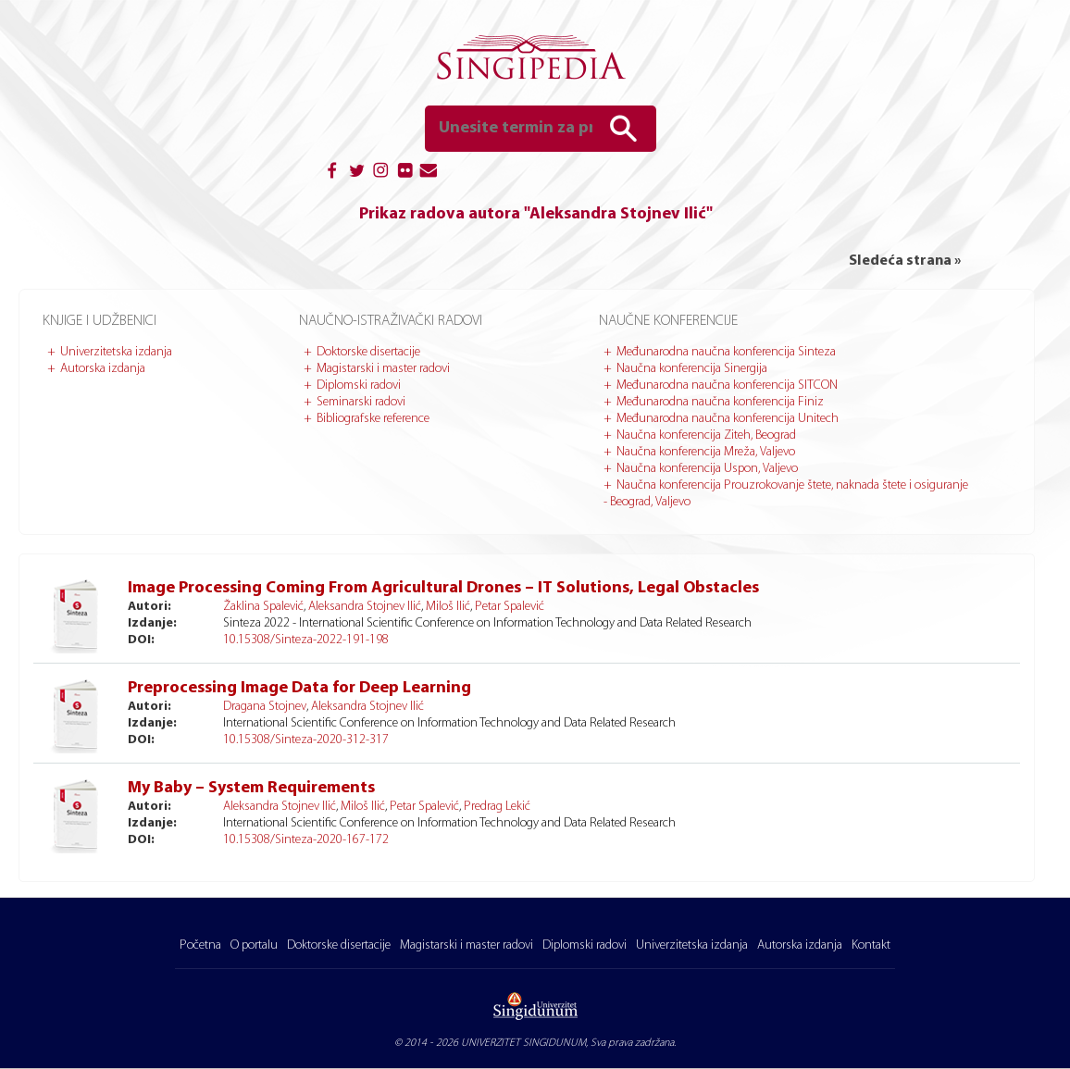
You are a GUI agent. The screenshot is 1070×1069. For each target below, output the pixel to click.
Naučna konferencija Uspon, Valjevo (707, 469)
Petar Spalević (509, 607)
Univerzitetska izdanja (116, 352)
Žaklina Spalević (263, 607)
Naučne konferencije (668, 321)
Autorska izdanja (102, 369)
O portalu (254, 945)
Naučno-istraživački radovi (390, 321)
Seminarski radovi (361, 402)
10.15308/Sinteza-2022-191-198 (306, 640)
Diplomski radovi (359, 385)
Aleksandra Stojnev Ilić (364, 607)
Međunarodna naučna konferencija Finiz (720, 402)
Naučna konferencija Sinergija (691, 369)
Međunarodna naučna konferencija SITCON (727, 385)
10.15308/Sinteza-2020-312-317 (306, 740)
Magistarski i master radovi (383, 369)
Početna (200, 945)
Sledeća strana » (905, 261)
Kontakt (871, 945)
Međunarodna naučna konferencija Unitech (727, 419)
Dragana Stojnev (264, 707)
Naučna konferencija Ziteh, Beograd (706, 435)
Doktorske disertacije (368, 352)
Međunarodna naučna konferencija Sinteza (726, 352)
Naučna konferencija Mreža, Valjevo (705, 452)
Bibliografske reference (373, 419)
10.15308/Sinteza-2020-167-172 (306, 840)
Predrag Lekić (497, 807)
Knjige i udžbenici (99, 321)
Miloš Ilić (448, 607)
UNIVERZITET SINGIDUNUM (523, 1043)
